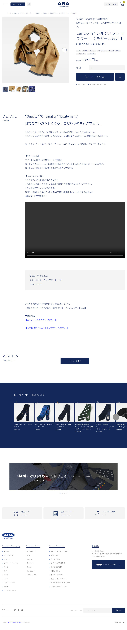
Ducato (29, 559)
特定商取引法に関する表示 (60, 582)
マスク (6, 575)
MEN (15, 13)
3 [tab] (64, 493)
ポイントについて (57, 575)
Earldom (30, 563)
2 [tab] (62, 493)
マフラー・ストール (25, 13)
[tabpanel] (63, 476)
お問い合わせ (55, 571)
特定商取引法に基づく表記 (98, 84)
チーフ (6, 567)
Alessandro (31, 551)
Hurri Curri (30, 571)
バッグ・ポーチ (9, 582)
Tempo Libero (32, 575)
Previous (7, 51)
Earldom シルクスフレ (49, 13)
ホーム (9, 13)
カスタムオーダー (10, 590)
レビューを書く (75, 361)
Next (64, 51)
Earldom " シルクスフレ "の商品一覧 (41, 320)
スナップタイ (8, 555)
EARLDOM (37, 13)
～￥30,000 (73, 13)
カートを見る (55, 559)
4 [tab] (66, 493)
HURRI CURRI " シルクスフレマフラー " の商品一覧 (47, 328)
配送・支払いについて (59, 579)
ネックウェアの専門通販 (15, 622)
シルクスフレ (63, 13)
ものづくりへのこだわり (59, 551)
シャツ (6, 579)
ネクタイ (7, 551)
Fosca (29, 567)
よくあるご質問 (56, 567)
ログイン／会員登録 (58, 563)
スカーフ (7, 559)
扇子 (5, 571)
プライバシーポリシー (59, 586)
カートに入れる (95, 76)
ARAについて (55, 555)
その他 (6, 586)
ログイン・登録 (111, 4)
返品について (82, 84)
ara (28, 555)
